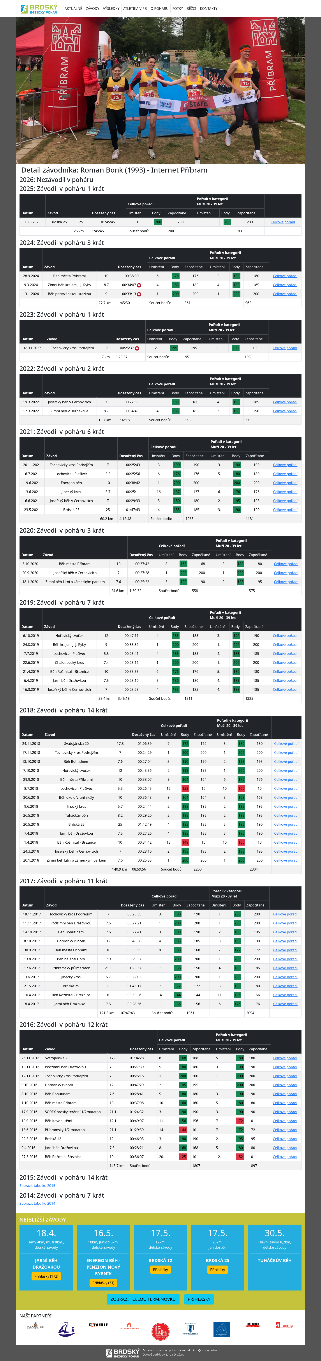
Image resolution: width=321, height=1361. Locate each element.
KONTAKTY (208, 8)
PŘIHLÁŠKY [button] (199, 1299)
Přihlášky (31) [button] (103, 1282)
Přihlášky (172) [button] (46, 1276)
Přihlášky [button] (160, 1269)
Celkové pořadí (283, 222)
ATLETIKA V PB (135, 8)
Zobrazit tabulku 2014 (37, 1203)
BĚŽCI (191, 8)
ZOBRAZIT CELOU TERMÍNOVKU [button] (143, 1299)
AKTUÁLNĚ (73, 8)
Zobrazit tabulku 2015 (37, 1185)
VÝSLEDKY (111, 8)
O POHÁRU (160, 8)
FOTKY (177, 8)
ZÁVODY (92, 8)
